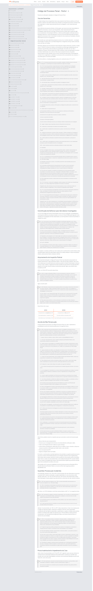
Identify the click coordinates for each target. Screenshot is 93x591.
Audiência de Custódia (15, 51)
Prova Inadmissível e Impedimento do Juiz (18, 38)
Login (73, 1)
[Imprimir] (68, 11)
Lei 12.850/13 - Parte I (14, 97)
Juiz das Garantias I (14, 23)
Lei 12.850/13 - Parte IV (15, 103)
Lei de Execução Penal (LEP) (15, 66)
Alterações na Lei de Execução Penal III (18, 64)
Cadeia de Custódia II (14, 47)
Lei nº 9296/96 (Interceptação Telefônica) (18, 79)
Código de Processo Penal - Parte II (17, 58)
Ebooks (43, 1)
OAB (48, 1)
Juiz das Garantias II (14, 25)
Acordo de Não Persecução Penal (17, 43)
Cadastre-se (79, 1)
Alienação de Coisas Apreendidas (17, 36)
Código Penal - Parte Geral (15, 17)
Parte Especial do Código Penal (16, 19)
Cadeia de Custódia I (14, 45)
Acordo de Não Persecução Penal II (17, 34)
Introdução (12, 10)
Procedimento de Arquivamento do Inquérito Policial (20, 30)
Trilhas (35, 1)
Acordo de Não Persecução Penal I (17, 32)
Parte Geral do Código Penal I (16, 12)
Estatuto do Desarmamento (15, 84)
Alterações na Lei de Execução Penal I (17, 60)
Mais (67, 1)
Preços (63, 1)
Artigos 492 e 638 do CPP (15, 56)
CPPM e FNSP (13, 114)
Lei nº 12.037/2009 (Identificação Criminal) (18, 116)
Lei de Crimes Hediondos (15, 73)
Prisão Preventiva (14, 53)
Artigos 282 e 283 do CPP (15, 49)
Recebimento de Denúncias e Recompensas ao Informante (21, 110)
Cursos (39, 1)
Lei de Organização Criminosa (16, 105)
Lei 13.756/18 (13, 112)
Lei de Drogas (13, 86)
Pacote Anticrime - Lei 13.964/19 (24, 4)
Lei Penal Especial (15, 4)
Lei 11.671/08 (13, 90)
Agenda (58, 1)
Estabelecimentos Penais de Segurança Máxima (19, 92)
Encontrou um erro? (38, 572)
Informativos (52, 1)
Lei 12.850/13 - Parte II (14, 99)
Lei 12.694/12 (13, 94)
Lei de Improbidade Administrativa (17, 71)
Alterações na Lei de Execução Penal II (17, 62)
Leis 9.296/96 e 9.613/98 (15, 77)
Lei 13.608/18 (13, 107)
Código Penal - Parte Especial (16, 21)
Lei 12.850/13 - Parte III (15, 101)
